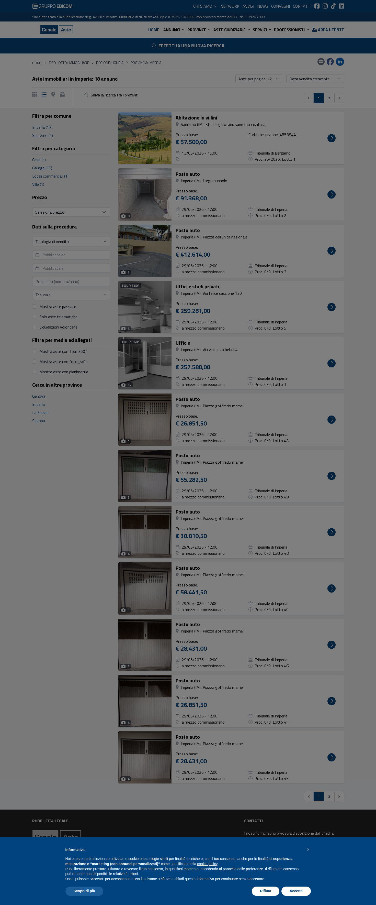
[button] (308, 849)
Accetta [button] (296, 891)
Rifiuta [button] (265, 891)
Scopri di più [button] (84, 891)
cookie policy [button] (207, 864)
